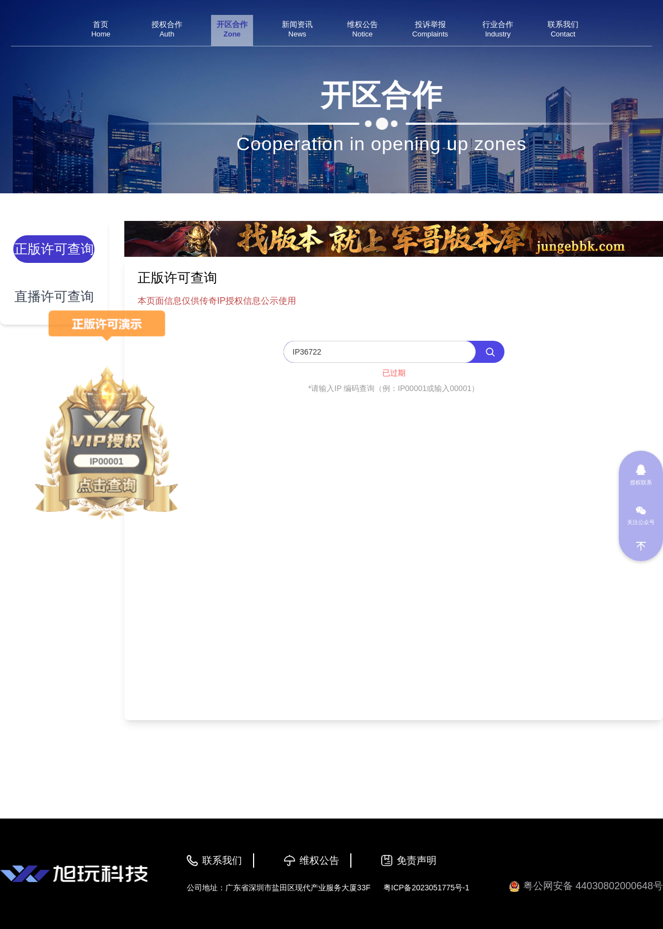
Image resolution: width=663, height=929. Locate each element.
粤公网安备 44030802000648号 (586, 886)
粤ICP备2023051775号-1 (426, 887)
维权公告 (319, 860)
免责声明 (416, 860)
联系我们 (222, 860)
